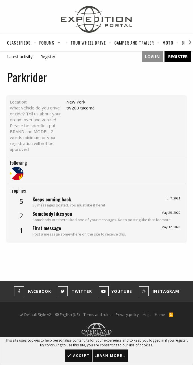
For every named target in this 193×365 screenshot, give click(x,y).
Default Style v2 (35, 314)
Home (160, 314)
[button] (59, 42)
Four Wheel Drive (88, 42)
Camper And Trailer (134, 42)
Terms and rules (97, 314)
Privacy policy (127, 314)
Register (47, 56)
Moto (168, 42)
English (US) (67, 314)
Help (147, 314)
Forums (46, 42)
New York (75, 102)
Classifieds (19, 42)
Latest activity (19, 56)
